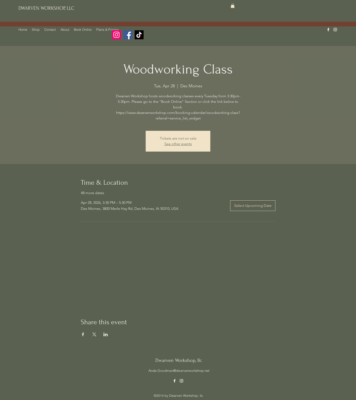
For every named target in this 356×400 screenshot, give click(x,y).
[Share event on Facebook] (83, 334)
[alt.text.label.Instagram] (335, 29)
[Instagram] (116, 34)
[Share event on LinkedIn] (105, 334)
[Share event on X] (94, 334)
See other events (178, 144)
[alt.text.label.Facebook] (328, 29)
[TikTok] (139, 34)
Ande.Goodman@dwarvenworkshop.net (178, 370)
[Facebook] (127, 34)
